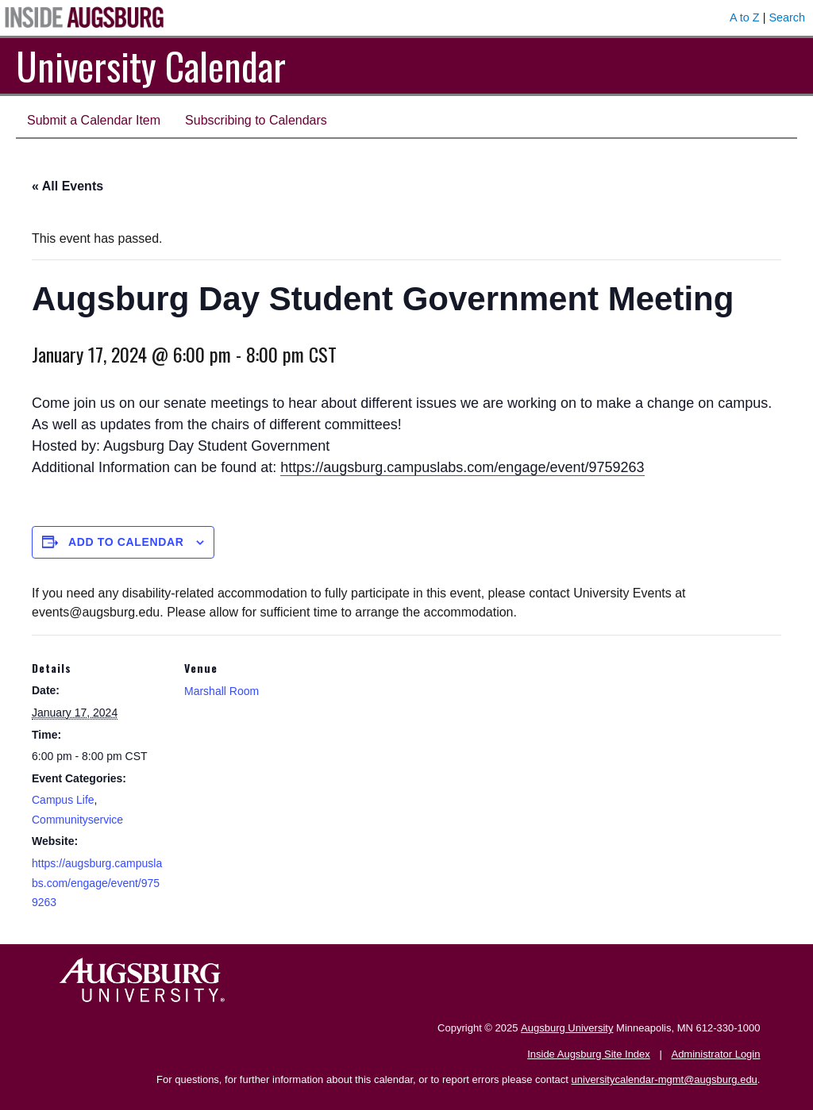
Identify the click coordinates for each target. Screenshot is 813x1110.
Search (787, 17)
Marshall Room (221, 691)
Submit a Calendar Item (93, 120)
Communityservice (77, 819)
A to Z (745, 17)
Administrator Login (715, 1054)
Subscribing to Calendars (256, 120)
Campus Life (63, 799)
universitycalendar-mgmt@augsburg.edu (664, 1079)
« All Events (67, 186)
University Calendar (151, 65)
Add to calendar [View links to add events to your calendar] (126, 542)
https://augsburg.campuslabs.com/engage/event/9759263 (462, 467)
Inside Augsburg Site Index (588, 1054)
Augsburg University (567, 1028)
